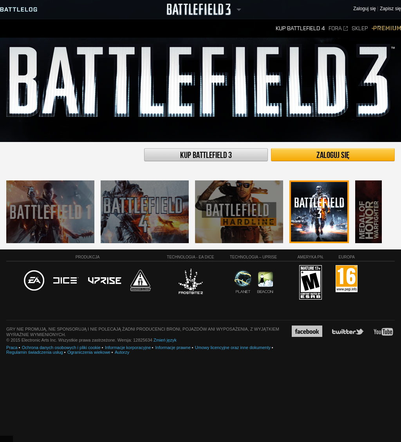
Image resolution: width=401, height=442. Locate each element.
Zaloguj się (332, 155)
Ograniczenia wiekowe (88, 352)
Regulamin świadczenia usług (34, 352)
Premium (386, 28)
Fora (338, 28)
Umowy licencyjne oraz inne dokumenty (233, 347)
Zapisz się (390, 8)
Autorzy (122, 352)
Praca (12, 347)
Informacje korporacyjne (128, 347)
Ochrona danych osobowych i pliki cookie (61, 347)
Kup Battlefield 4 (300, 28)
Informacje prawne (173, 347)
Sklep (360, 28)
